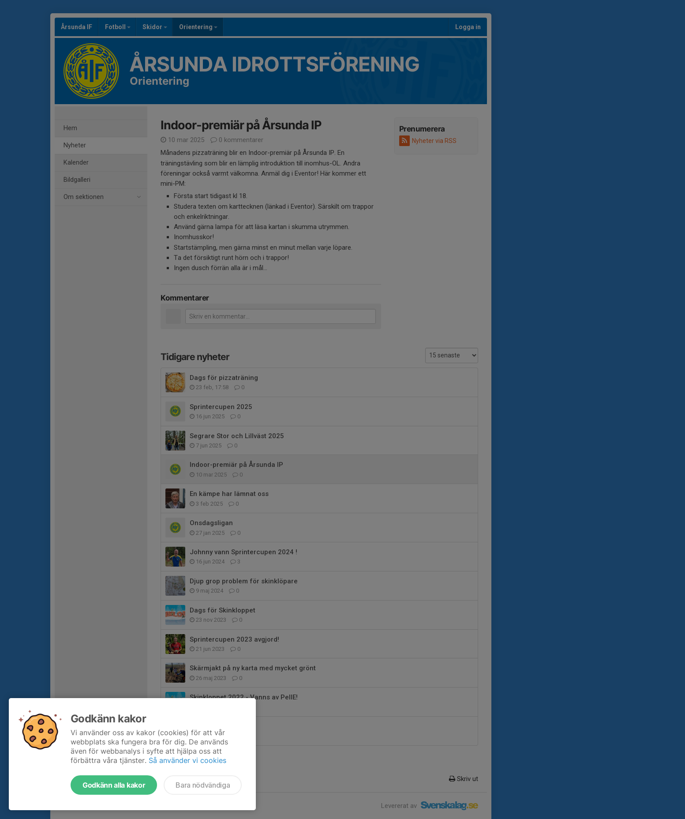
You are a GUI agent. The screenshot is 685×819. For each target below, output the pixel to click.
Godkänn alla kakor (113, 785)
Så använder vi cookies (187, 760)
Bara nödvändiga (203, 785)
